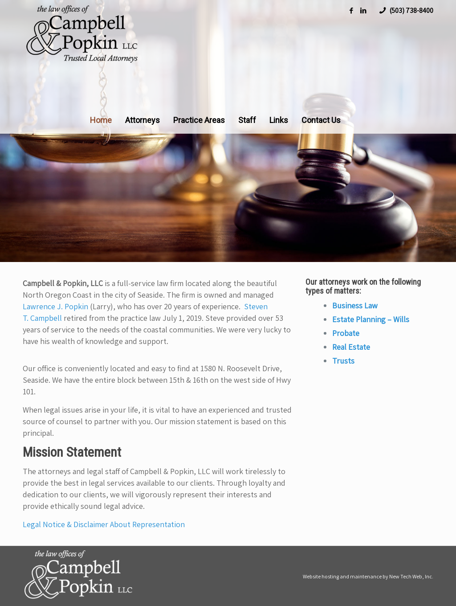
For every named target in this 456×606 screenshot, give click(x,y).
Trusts (343, 361)
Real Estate (351, 347)
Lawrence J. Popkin (55, 306)
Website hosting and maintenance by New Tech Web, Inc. (368, 576)
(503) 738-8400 (411, 10)
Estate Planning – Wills (370, 319)
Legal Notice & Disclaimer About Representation (104, 524)
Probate (345, 333)
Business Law (355, 305)
